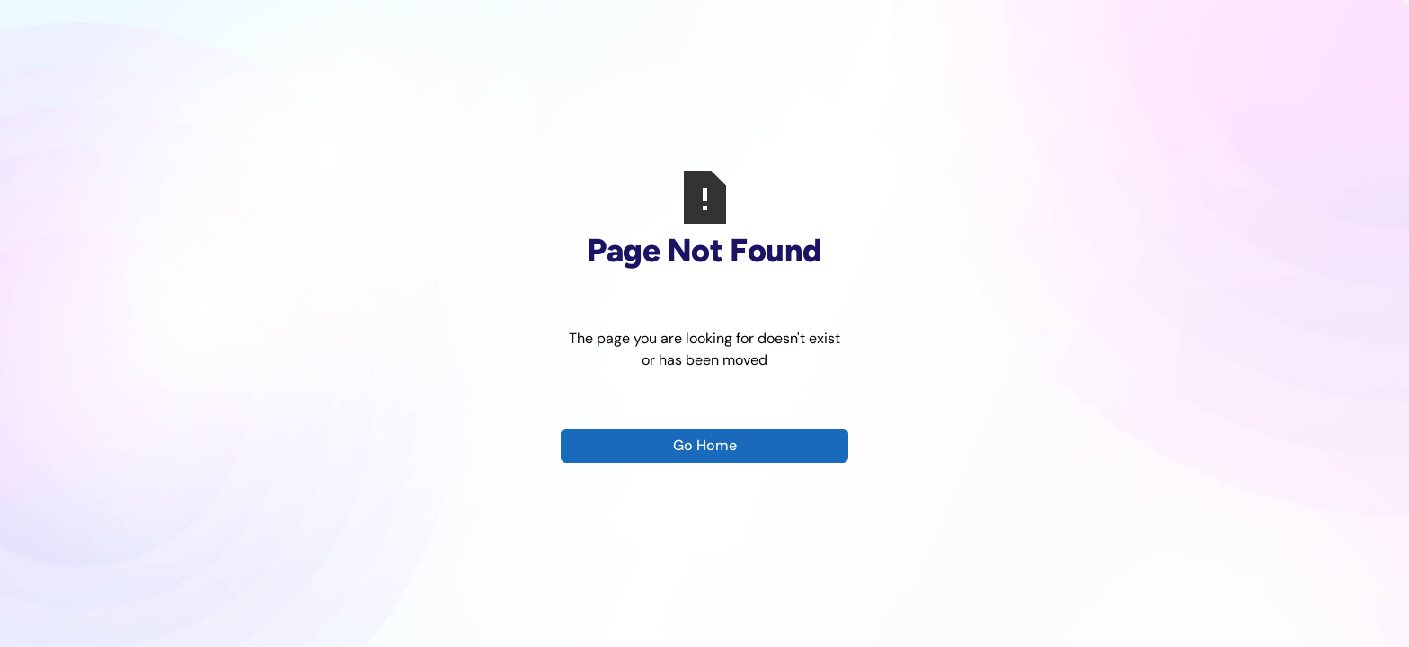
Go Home (705, 445)
